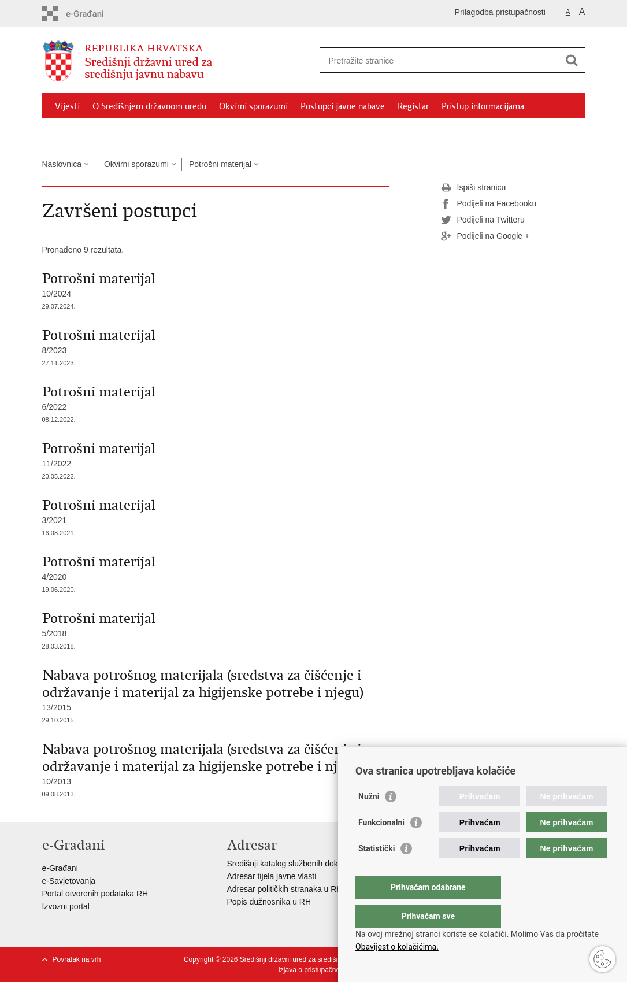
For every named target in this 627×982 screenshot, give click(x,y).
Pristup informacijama (483, 106)
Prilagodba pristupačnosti (500, 12)
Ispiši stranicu (473, 188)
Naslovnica (61, 164)
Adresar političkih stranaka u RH (285, 889)
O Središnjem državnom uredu (149, 106)
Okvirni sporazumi (253, 106)
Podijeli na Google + (485, 236)
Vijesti (67, 106)
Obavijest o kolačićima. (397, 946)
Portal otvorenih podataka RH (95, 893)
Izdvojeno (73, 133)
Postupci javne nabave (342, 106)
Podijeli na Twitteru (483, 220)
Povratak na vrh (77, 959)
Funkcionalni (381, 845)
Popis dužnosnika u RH (269, 901)
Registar (413, 106)
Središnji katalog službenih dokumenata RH (305, 863)
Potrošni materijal (220, 164)
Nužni (368, 819)
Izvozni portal (66, 906)
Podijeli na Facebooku (489, 204)
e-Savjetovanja (69, 880)
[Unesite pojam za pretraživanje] (440, 60)
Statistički (376, 871)
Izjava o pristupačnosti (312, 970)
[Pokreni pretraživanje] (572, 60)
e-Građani (60, 868)
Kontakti (120, 133)
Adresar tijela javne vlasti (272, 876)
